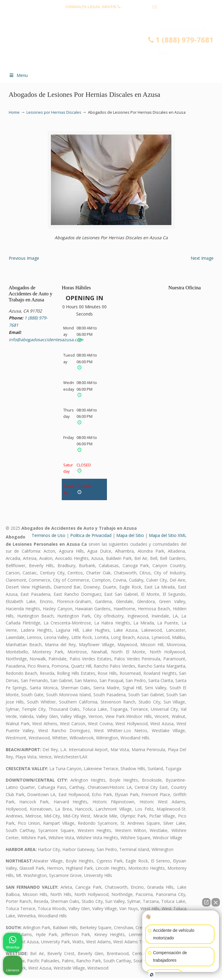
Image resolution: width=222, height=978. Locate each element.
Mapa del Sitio (130, 535)
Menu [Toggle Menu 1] (18, 75)
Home (14, 112)
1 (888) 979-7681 (136, 7)
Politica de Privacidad (90, 535)
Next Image (202, 258)
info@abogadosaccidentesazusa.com (111, 16)
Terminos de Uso (48, 535)
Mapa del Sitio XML (167, 535)
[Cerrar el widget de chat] (215, 902)
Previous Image (24, 258)
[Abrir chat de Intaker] (151, 974)
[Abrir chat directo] (206, 902)
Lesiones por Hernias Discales (54, 112)
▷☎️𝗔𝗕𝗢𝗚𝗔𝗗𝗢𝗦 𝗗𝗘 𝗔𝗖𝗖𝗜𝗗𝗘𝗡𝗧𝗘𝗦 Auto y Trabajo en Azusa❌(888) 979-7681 (117, 47)
